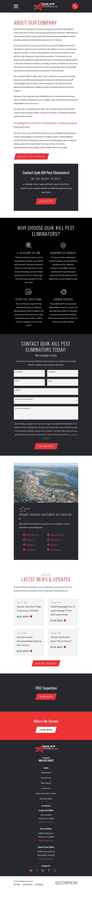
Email (50, 381)
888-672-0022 (46, 760)
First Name (19, 372)
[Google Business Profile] (31, 870)
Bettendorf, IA (32, 535)
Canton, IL (30, 540)
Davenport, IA (56, 540)
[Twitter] (37, 870)
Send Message (46, 446)
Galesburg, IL (56, 550)
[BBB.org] (55, 870)
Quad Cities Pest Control (46, 793)
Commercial (46, 778)
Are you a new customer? (24, 399)
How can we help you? (23, 408)
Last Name (52, 372)
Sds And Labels (46, 799)
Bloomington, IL (57, 535)
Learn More (46, 696)
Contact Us (46, 788)
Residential (46, 772)
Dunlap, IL (30, 545)
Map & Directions (46, 822)
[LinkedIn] (43, 870)
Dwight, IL (54, 545)
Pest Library (46, 783)
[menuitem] (17, 884)
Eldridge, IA (31, 550)
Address (18, 390)
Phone (17, 381)
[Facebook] (49, 870)
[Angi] (61, 870)
